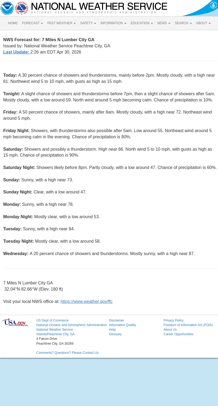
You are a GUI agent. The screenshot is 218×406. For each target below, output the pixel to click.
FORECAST (32, 23)
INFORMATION (113, 23)
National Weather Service (54, 329)
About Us (170, 329)
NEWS (163, 23)
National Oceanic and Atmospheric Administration (71, 325)
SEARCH (183, 23)
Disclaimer (116, 320)
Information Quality (122, 325)
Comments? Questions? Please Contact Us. (67, 353)
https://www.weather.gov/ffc (87, 301)
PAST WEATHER (61, 23)
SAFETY (88, 23)
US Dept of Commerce (52, 320)
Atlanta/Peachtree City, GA (55, 334)
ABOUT (203, 23)
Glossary (115, 334)
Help (112, 329)
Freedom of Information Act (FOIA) (188, 325)
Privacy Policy (174, 320)
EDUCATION (142, 23)
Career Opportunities (178, 334)
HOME (13, 23)
